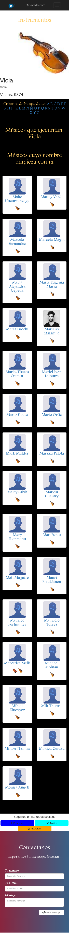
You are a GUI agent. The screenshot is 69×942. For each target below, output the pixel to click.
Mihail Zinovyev (17, 708)
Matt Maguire (17, 578)
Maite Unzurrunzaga (17, 199)
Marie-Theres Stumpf (17, 374)
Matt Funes (52, 535)
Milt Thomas (51, 706)
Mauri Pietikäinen (51, 580)
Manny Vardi (52, 197)
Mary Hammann (17, 537)
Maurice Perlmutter (17, 622)
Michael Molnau (52, 665)
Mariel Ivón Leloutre (52, 374)
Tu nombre (12, 871)
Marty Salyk (17, 492)
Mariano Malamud (52, 331)
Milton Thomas (17, 749)
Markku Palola (51, 453)
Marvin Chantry (52, 494)
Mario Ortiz (52, 415)
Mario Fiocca (17, 415)
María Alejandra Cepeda (17, 286)
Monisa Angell (17, 787)
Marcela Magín (52, 240)
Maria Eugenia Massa (51, 284)
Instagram (34, 828)
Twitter (52, 823)
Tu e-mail (11, 883)
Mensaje (10, 895)
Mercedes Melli (17, 663)
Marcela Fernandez (17, 242)
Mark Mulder (17, 453)
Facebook (17, 823)
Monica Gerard (52, 749)
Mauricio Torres (52, 622)
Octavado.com (35, 5)
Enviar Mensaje (51, 912)
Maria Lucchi (17, 329)
